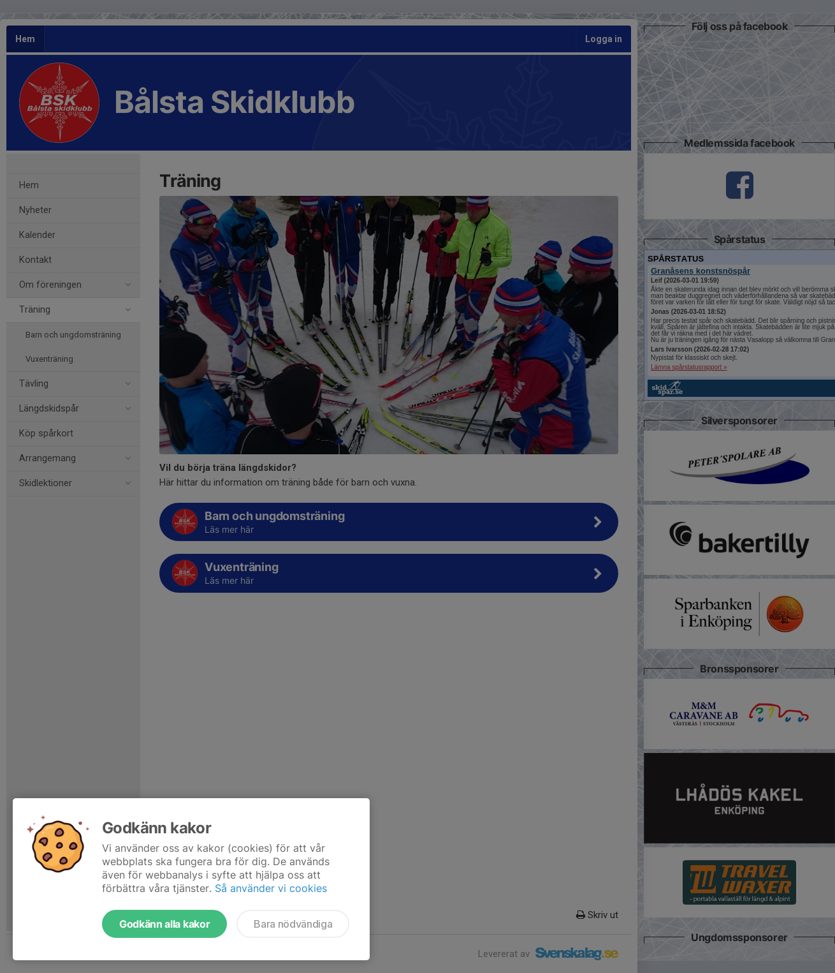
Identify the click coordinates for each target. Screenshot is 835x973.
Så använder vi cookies (271, 888)
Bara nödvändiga (293, 923)
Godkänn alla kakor (164, 923)
